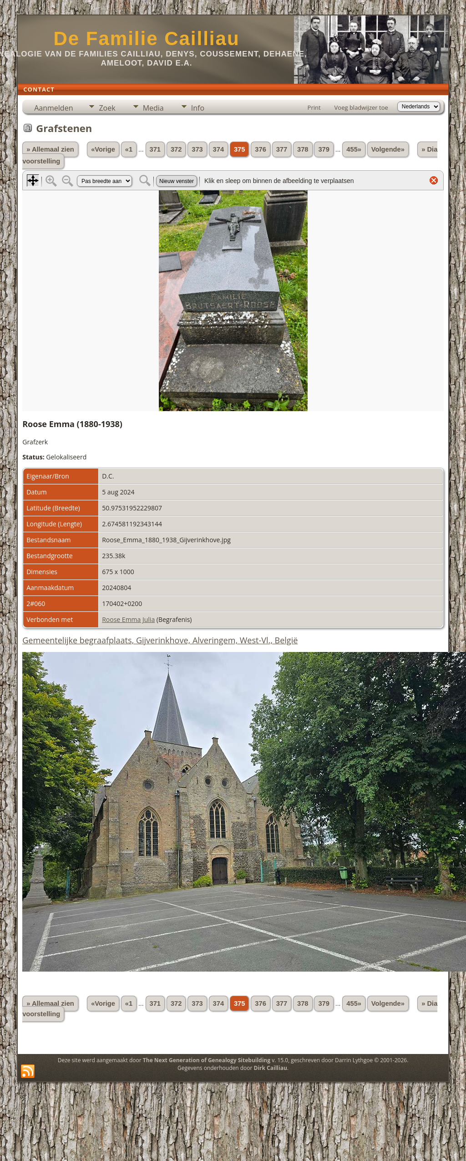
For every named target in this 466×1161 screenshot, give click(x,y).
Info (197, 108)
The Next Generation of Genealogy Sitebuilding (206, 1060)
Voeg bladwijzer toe (361, 107)
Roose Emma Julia (128, 619)
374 (218, 149)
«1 (128, 149)
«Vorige (103, 149)
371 (155, 149)
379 (323, 149)
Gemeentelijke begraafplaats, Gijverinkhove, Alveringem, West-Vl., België (160, 640)
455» (353, 149)
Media (153, 108)
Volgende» (388, 149)
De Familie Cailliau (146, 38)
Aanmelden (53, 108)
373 (197, 149)
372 (176, 149)
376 (260, 149)
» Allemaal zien (50, 149)
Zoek (107, 108)
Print (314, 107)
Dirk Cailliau (270, 1068)
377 (281, 149)
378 (302, 149)
